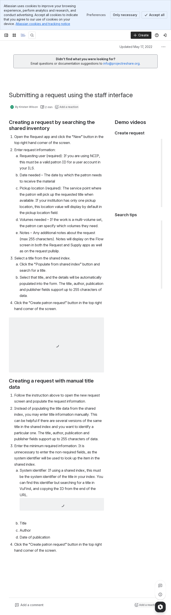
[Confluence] (23, 35)
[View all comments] (160, 585)
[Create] (141, 35)
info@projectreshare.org (121, 63)
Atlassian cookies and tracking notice (43, 24)
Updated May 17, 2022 (136, 47)
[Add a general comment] (29, 605)
